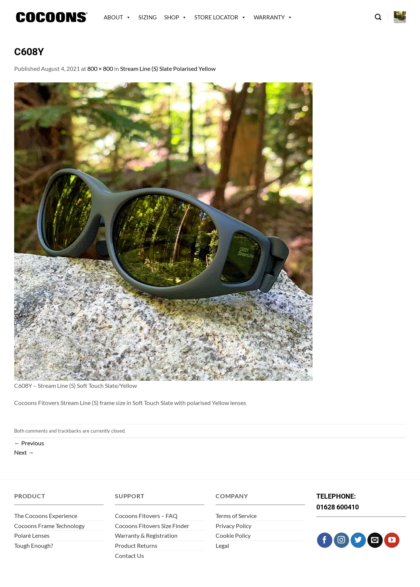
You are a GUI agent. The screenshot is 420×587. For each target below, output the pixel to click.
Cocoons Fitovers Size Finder (152, 525)
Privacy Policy (233, 525)
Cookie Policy (233, 535)
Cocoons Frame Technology (49, 525)
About (113, 17)
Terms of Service (236, 515)
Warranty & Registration (146, 535)
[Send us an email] (375, 540)
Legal (222, 545)
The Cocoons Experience (45, 515)
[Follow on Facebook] (324, 540)
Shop (171, 17)
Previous (29, 442)
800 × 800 (100, 68)
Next (24, 452)
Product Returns (136, 545)
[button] (400, 17)
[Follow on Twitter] (358, 540)
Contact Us (129, 555)
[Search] (378, 17)
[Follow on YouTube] (391, 540)
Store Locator (216, 17)
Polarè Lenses (32, 535)
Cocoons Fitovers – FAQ (146, 515)
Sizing (147, 17)
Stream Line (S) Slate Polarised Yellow (168, 68)
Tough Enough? (33, 545)
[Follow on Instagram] (341, 540)
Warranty (269, 17)
